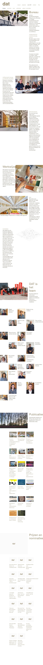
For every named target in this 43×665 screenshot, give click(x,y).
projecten (24, 4)
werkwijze (9, 8)
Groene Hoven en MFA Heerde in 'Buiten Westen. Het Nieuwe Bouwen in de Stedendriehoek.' (29, 472)
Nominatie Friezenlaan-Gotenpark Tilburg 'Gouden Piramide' (21, 643)
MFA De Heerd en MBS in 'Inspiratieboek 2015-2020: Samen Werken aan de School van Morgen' (12, 472)
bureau (4, 8)
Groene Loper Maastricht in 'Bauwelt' (21, 470)
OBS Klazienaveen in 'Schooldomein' (12, 457)
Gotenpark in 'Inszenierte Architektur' (29, 505)
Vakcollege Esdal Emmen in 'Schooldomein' (29, 457)
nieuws (18, 4)
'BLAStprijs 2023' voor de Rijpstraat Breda (21, 580)
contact (34, 4)
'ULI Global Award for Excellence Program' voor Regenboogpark (12, 595)
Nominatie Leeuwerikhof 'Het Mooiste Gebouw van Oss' (29, 611)
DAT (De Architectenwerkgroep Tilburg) (6, 4)
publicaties (18, 8)
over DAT (29, 4)
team (14, 8)
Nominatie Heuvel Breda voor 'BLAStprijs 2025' (13, 566)
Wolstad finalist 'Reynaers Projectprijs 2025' (21, 566)
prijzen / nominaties (27, 8)
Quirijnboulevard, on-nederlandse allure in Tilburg (13, 519)
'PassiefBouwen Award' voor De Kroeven (29, 594)
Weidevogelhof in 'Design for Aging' (29, 488)
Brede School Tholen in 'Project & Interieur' (21, 457)
